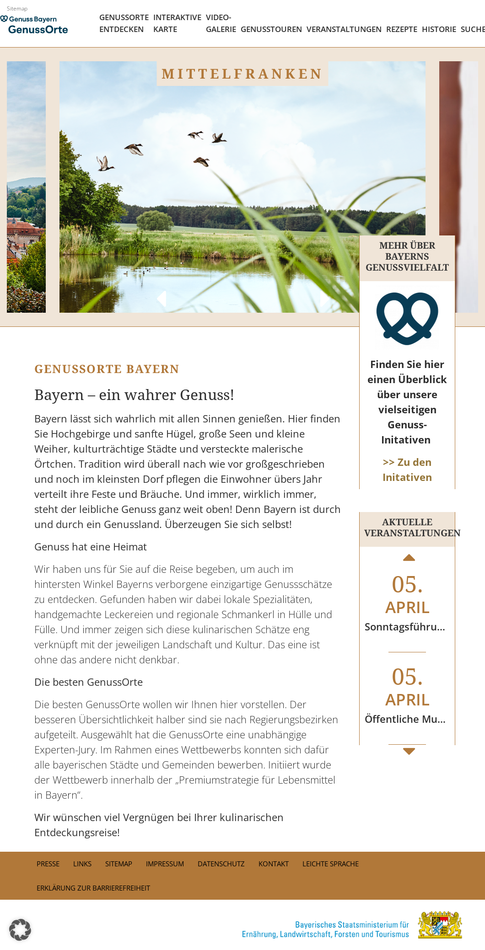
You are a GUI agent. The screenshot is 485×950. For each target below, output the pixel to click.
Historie (439, 29)
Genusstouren (271, 29)
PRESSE (48, 863)
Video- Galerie (221, 23)
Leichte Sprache (330, 863)
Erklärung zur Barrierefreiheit (93, 887)
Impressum (165, 863)
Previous (160, 289)
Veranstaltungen (344, 29)
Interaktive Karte (177, 23)
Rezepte (401, 29)
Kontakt (274, 863)
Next (324, 289)
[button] (20, 930)
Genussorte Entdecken (124, 23)
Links (82, 863)
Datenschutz (221, 863)
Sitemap (17, 8)
